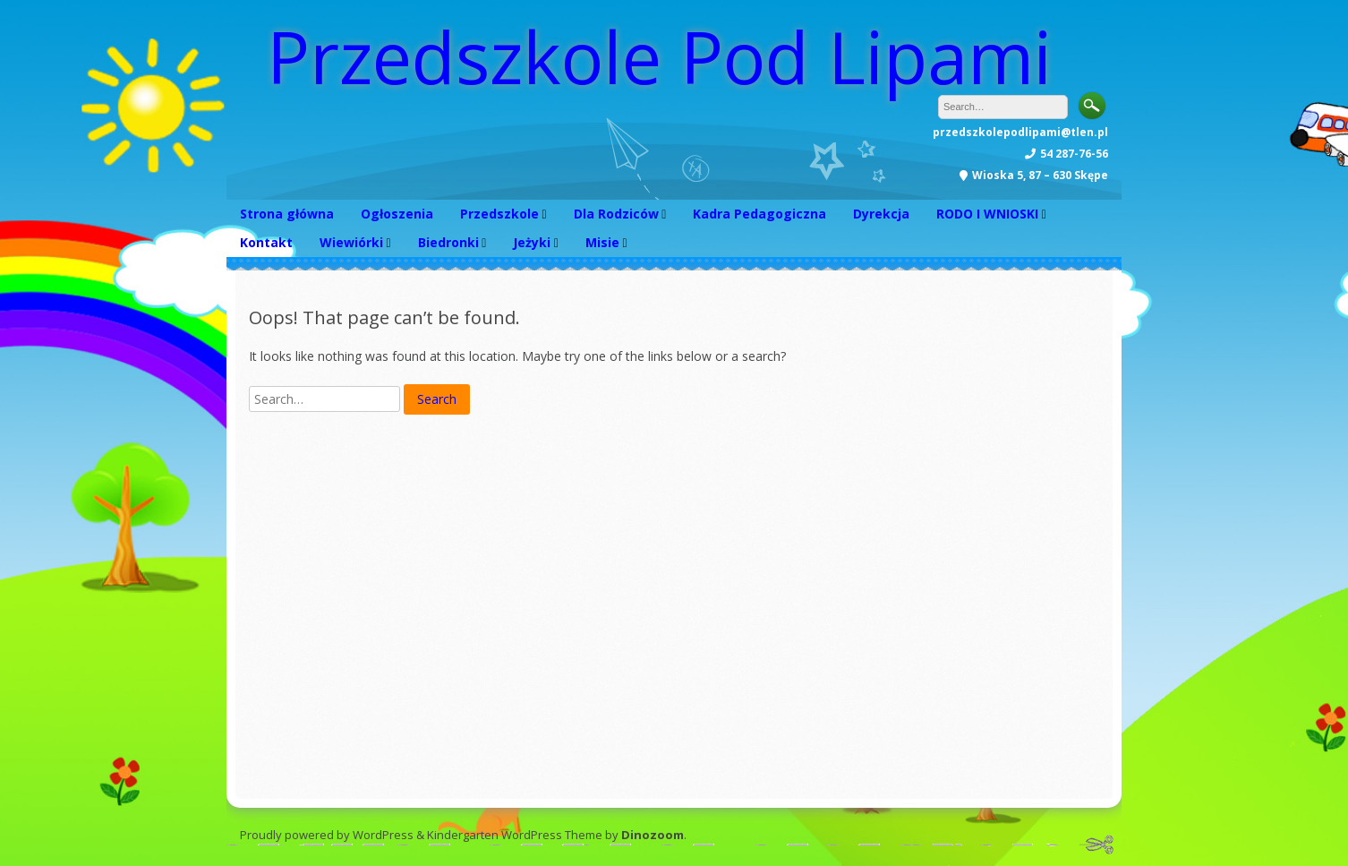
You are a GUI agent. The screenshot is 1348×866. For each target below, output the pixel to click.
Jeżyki (531, 242)
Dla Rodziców (616, 213)
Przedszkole (499, 213)
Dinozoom (652, 835)
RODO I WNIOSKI (987, 213)
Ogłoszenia (397, 213)
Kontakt (266, 242)
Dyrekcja (881, 213)
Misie (602, 242)
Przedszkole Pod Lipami (659, 56)
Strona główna (287, 213)
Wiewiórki (351, 242)
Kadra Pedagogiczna (759, 213)
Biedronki (448, 242)
